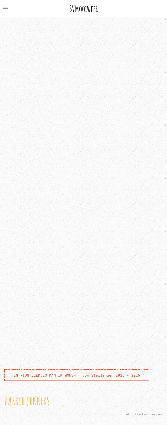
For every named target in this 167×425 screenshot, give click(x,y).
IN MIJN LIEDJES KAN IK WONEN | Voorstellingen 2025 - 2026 (77, 375)
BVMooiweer (83, 8)
